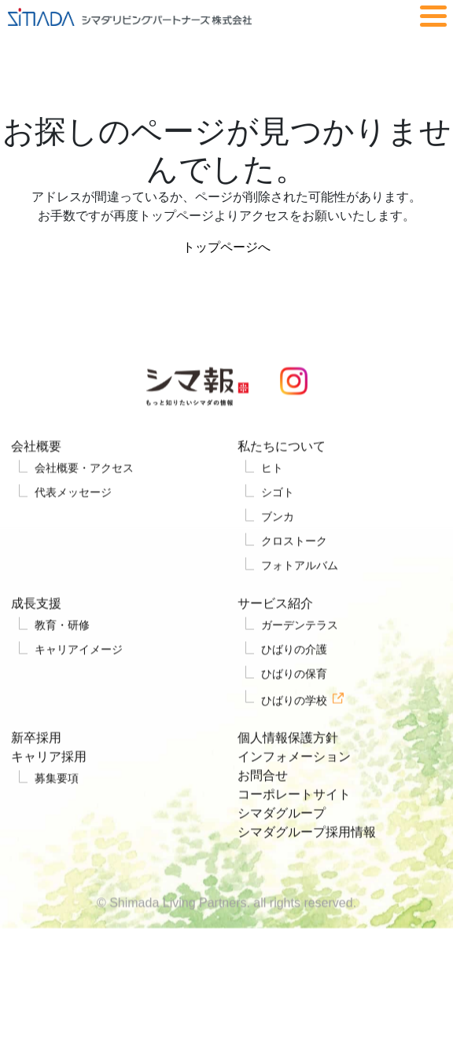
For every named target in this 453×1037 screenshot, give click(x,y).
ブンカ (277, 546)
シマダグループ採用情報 (307, 862)
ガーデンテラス (299, 655)
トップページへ (226, 247)
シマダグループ (282, 843)
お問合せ (263, 805)
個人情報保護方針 (288, 768)
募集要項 (57, 808)
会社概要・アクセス (84, 498)
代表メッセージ (73, 522)
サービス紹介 (275, 633)
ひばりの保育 (294, 704)
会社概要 (36, 476)
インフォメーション (294, 786)
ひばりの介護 (294, 679)
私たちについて (282, 476)
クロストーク (294, 571)
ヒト (272, 498)
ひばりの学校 (294, 730)
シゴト (277, 522)
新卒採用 (36, 768)
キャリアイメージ (79, 679)
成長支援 (36, 633)
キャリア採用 (49, 786)
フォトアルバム (299, 595)
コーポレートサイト (294, 824)
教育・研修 (62, 655)
